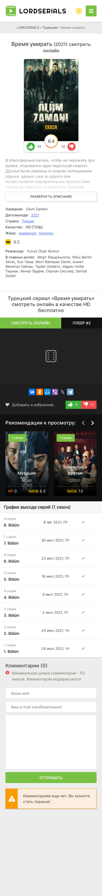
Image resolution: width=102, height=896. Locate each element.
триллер (45, 233)
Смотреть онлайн (30, 323)
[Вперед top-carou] (92, 423)
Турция (28, 221)
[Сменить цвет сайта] (79, 11)
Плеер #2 (82, 323)
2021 (35, 215)
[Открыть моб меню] (91, 10)
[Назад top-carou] (83, 423)
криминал (27, 233)
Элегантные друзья (75, 470)
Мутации (27, 473)
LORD (42, 11)
